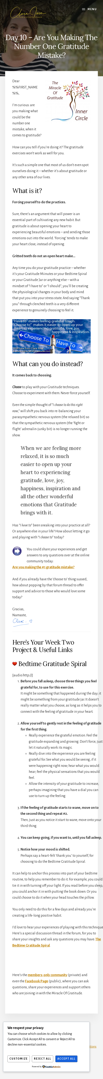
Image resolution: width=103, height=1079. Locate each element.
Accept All (66, 1058)
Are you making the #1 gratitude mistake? (43, 567)
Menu (92, 9)
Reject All (42, 1058)
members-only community (47, 975)
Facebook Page (36, 981)
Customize (18, 1058)
